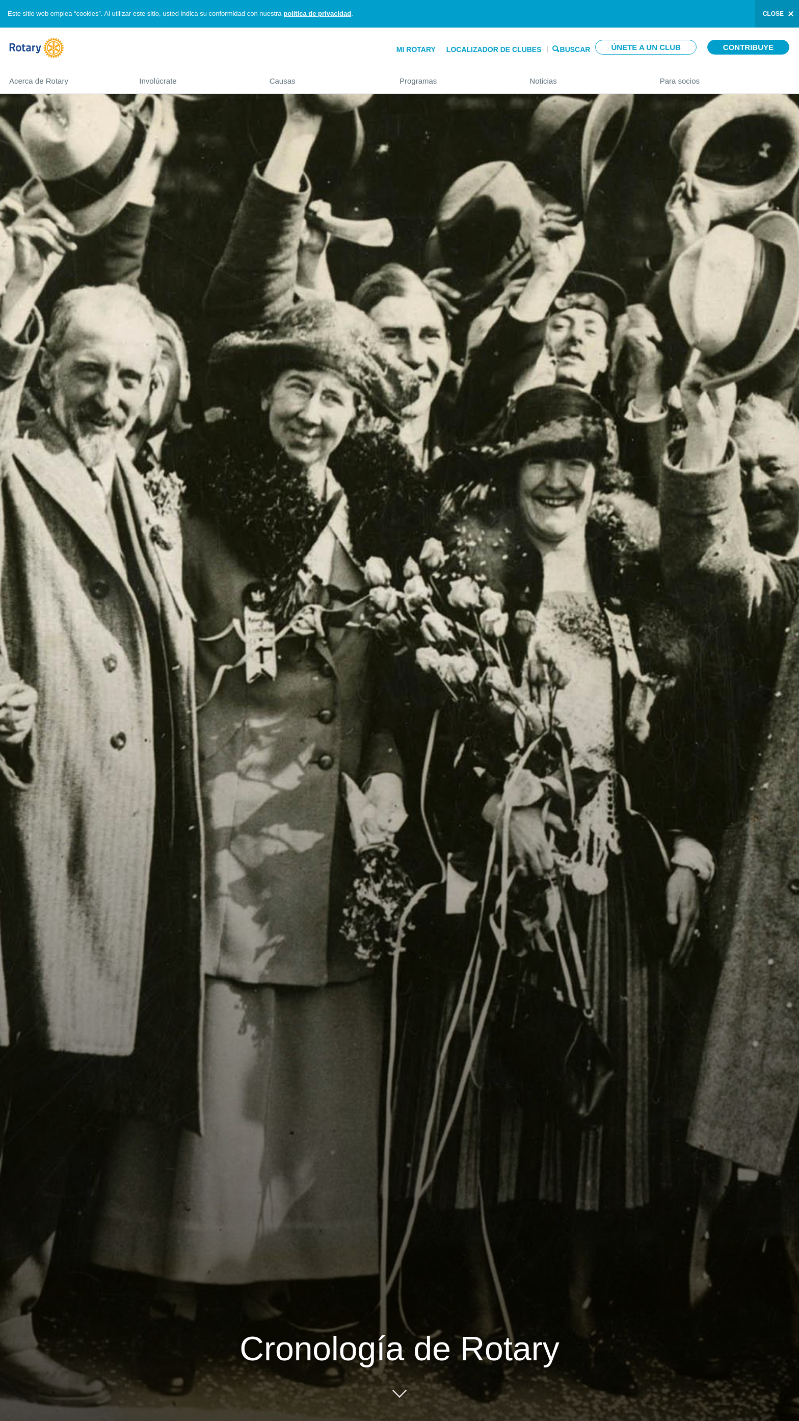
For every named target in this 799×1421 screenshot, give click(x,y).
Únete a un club (645, 47)
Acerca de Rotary (64, 76)
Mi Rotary (416, 49)
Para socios (725, 76)
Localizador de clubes (494, 49)
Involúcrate (194, 76)
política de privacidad (317, 13)
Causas (324, 76)
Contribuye (748, 47)
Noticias (584, 76)
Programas (454, 76)
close (773, 13)
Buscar (575, 49)
